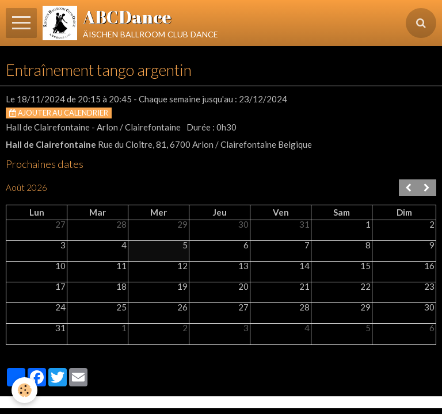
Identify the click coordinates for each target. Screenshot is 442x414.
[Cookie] (24, 390)
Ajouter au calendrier (58, 112)
